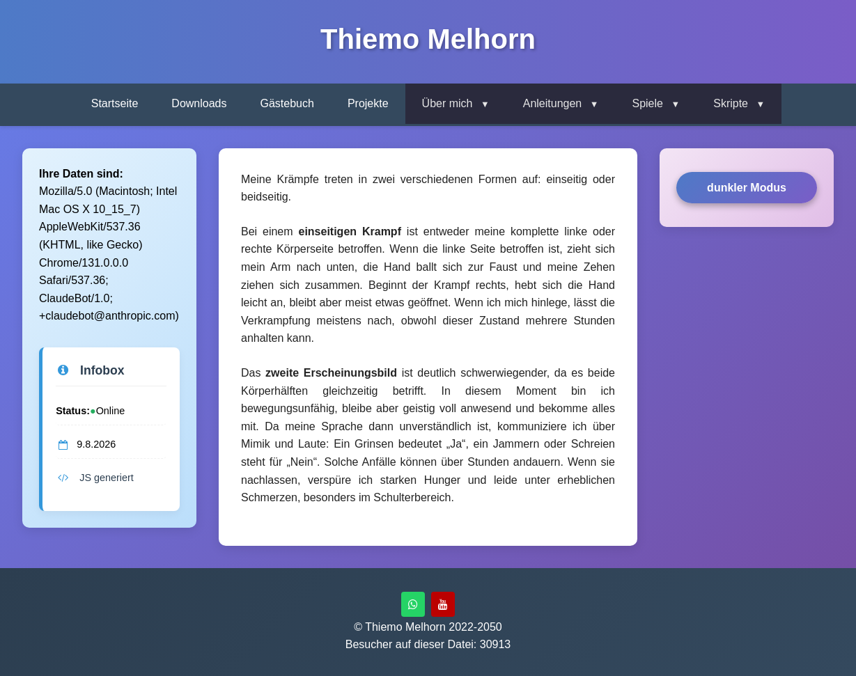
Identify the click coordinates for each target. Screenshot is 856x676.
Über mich (447, 103)
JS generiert (95, 477)
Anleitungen (552, 103)
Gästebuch (287, 103)
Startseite (115, 103)
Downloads (198, 103)
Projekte (368, 103)
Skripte (730, 103)
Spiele (647, 103)
